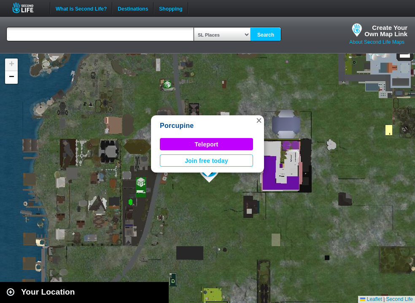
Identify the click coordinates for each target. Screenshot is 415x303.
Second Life (27, 7)
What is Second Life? (81, 8)
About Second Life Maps (376, 42)
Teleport (206, 144)
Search (265, 35)
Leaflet (371, 299)
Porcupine (177, 125)
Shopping (170, 8)
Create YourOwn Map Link (385, 30)
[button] (259, 120)
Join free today (206, 160)
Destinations (133, 8)
